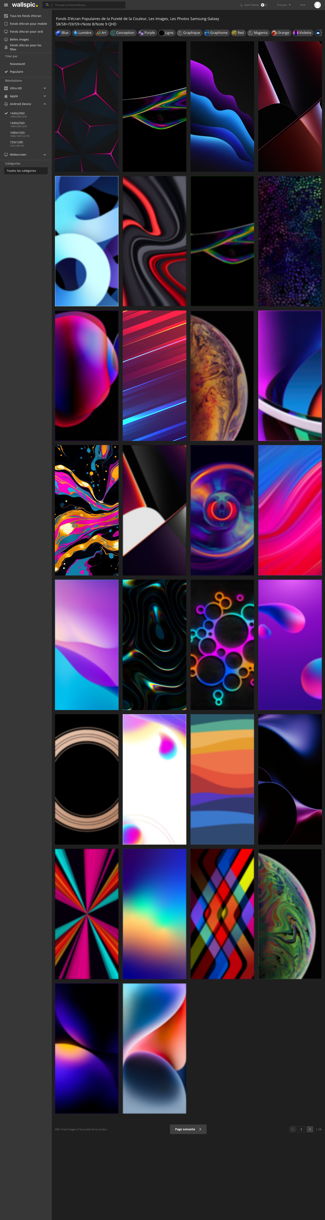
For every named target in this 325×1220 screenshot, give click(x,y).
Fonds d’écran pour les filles (22, 47)
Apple (11, 96)
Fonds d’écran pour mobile (25, 24)
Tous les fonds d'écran (22, 16)
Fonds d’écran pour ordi (23, 31)
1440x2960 (31, 113)
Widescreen (15, 154)
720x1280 (16, 142)
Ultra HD (13, 88)
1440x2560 (17, 122)
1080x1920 (17, 132)
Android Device (17, 104)
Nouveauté (17, 64)
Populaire (16, 72)
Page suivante (188, 1129)
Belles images (16, 39)
